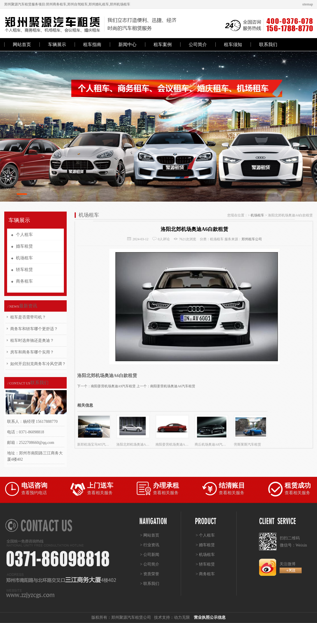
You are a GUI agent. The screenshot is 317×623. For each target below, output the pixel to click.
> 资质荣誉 (149, 574)
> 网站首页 (149, 535)
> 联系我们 (149, 583)
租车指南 (92, 44)
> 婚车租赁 (205, 545)
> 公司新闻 (149, 554)
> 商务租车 (205, 574)
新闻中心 (127, 44)
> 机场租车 (205, 554)
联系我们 (268, 44)
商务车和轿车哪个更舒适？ (34, 329)
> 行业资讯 (149, 545)
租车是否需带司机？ (28, 317)
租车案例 (163, 44)
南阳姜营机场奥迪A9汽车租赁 (113, 386)
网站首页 (22, 44)
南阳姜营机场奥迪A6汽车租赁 (172, 386)
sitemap (307, 4)
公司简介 (198, 44)
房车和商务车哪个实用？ (32, 352)
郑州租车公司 (252, 239)
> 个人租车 (205, 535)
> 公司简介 (149, 564)
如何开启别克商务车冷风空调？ (38, 364)
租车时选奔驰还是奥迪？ (32, 340)
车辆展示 (57, 44)
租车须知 (233, 44)
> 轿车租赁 (205, 564)
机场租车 (257, 215)
